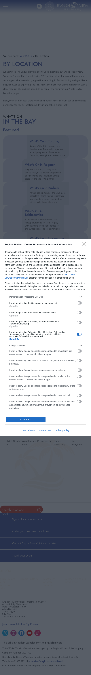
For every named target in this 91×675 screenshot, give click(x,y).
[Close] (85, 245)
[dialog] (45, 337)
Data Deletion (28, 430)
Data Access (45, 430)
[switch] (79, 303)
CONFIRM (26, 419)
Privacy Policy (62, 430)
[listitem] (45, 296)
